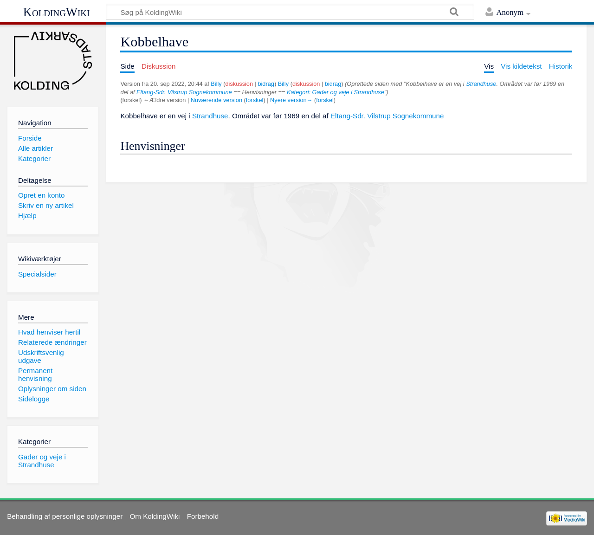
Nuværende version (216, 100)
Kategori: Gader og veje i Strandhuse (335, 92)
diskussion (239, 83)
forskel (255, 100)
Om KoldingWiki (154, 516)
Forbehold (203, 516)
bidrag (266, 83)
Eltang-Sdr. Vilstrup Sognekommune (184, 92)
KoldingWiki (56, 12)
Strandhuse (481, 83)
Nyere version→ (291, 100)
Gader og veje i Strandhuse (42, 461)
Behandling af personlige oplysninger (65, 516)
